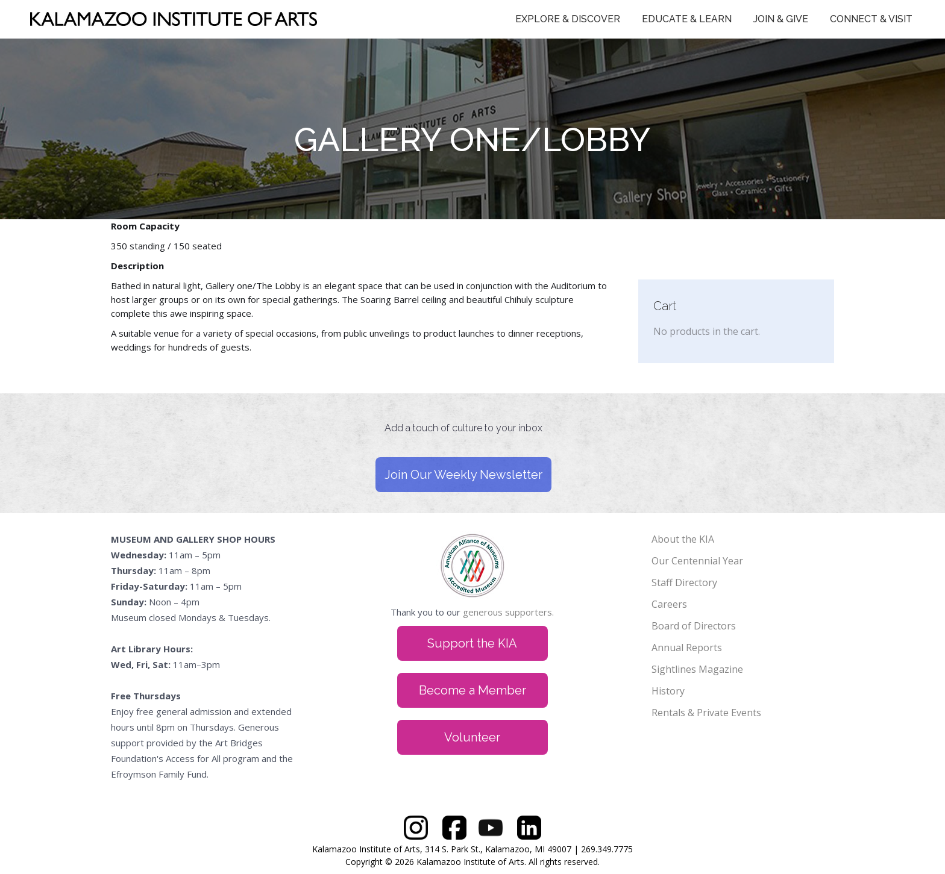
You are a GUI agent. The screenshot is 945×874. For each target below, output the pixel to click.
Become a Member (472, 690)
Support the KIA (472, 643)
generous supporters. (508, 612)
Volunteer (472, 737)
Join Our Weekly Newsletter (463, 474)
